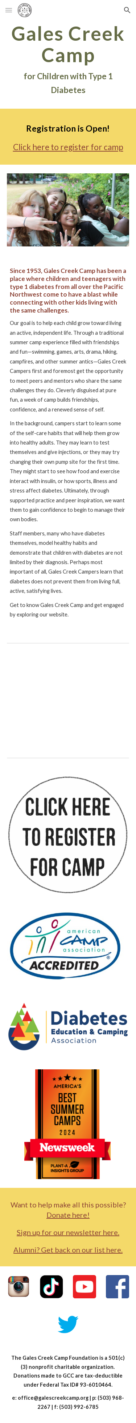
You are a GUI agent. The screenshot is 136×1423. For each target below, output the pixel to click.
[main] (68, 60)
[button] (8, 10)
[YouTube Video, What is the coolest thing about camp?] (68, 699)
